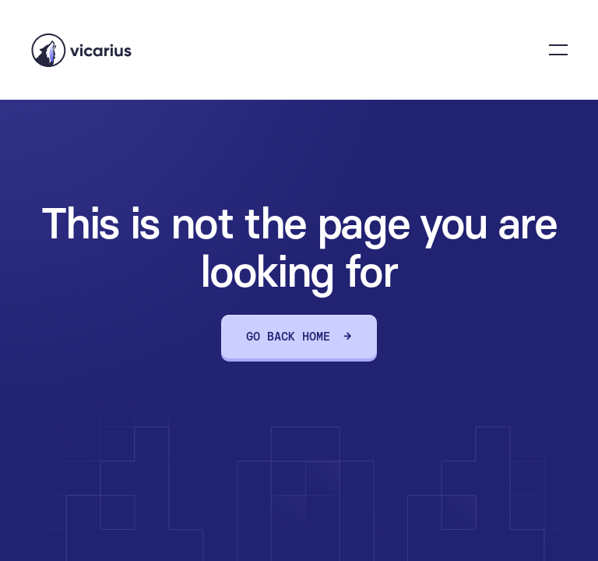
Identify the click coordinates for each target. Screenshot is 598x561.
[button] (558, 50)
